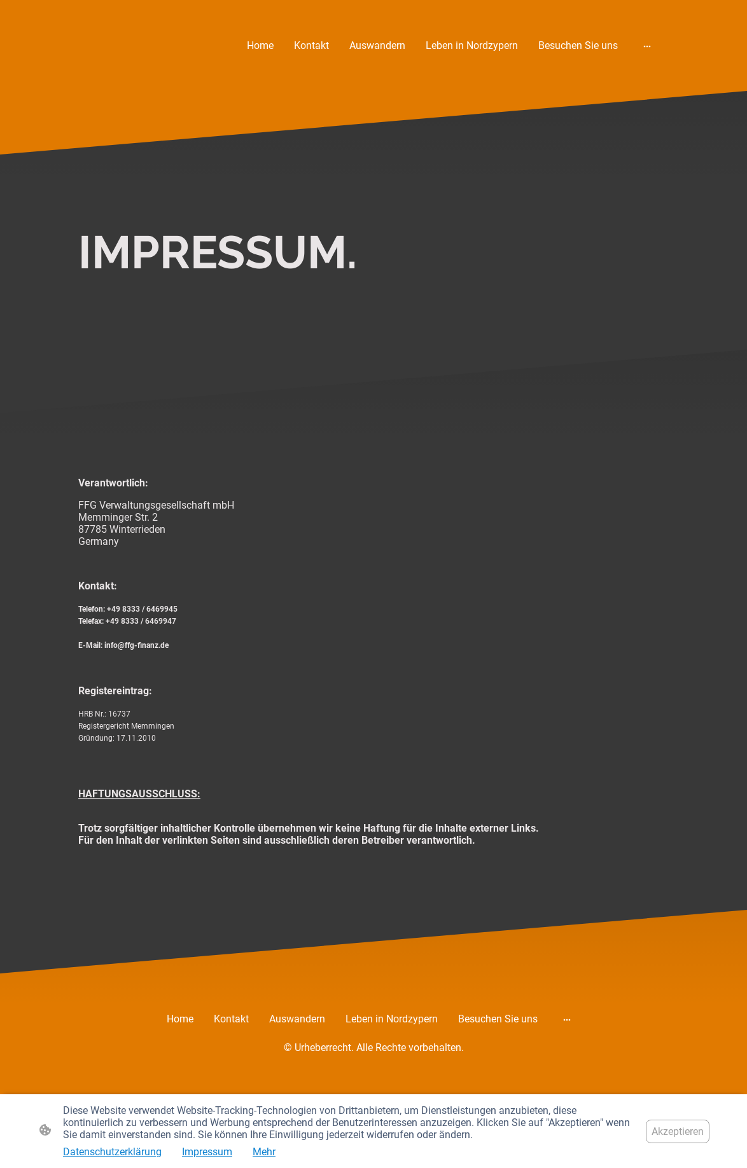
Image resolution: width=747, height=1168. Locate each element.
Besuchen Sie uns (578, 45)
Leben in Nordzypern (472, 45)
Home (260, 45)
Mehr (264, 1152)
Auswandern (377, 45)
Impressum (207, 1152)
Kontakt (311, 45)
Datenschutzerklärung (112, 1152)
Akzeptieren (678, 1131)
